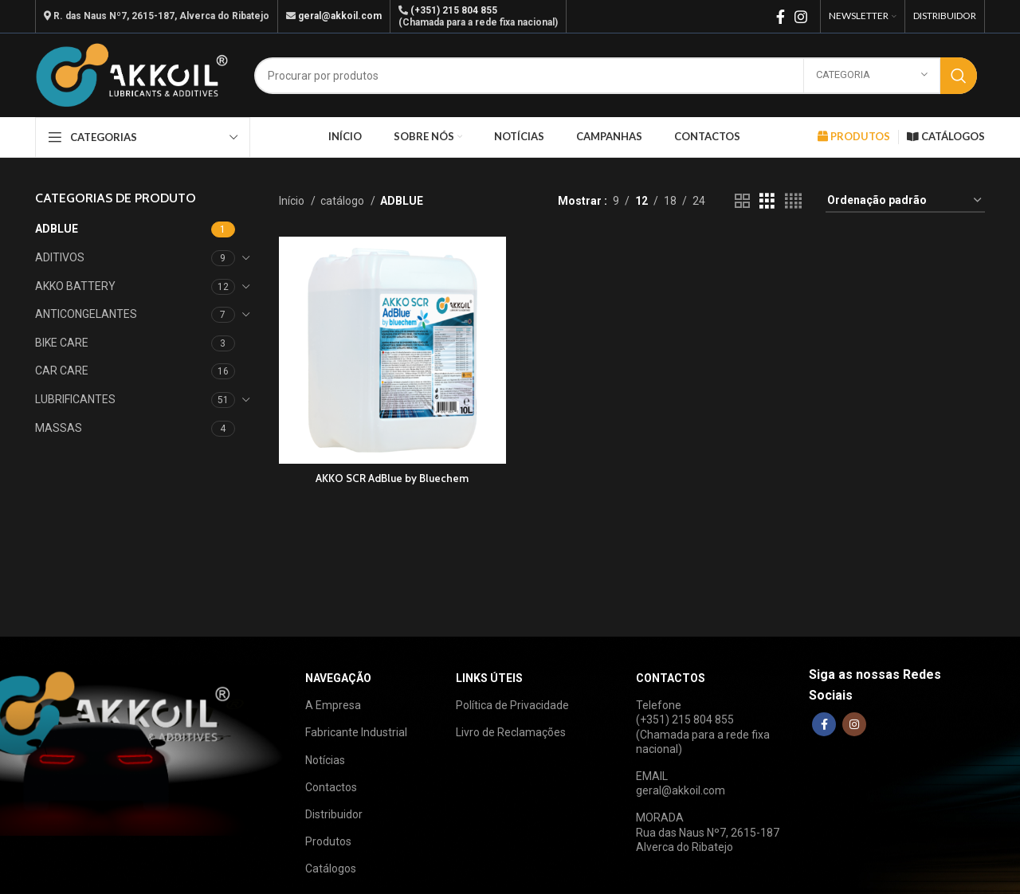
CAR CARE (61, 370)
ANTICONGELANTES (86, 314)
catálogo (343, 200)
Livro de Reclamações (511, 732)
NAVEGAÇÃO (338, 678)
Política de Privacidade (512, 705)
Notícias (325, 760)
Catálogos (330, 868)
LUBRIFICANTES (75, 399)
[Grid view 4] (793, 201)
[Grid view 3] (767, 201)
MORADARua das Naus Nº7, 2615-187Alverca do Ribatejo (707, 832)
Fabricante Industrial (356, 732)
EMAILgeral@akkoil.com (680, 783)
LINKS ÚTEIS (489, 678)
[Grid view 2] (742, 201)
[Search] (615, 75)
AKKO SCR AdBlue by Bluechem (390, 476)
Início (293, 200)
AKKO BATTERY (75, 286)
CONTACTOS (670, 678)
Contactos (331, 787)
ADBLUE (56, 228)
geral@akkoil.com (340, 16)
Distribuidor (334, 814)
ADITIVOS (59, 257)
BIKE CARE (61, 342)
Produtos (328, 841)
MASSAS (58, 428)
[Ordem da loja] (905, 201)
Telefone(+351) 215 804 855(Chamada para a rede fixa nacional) (703, 727)
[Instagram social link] (801, 17)
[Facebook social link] (780, 17)
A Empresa (333, 705)
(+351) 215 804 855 (453, 10)
